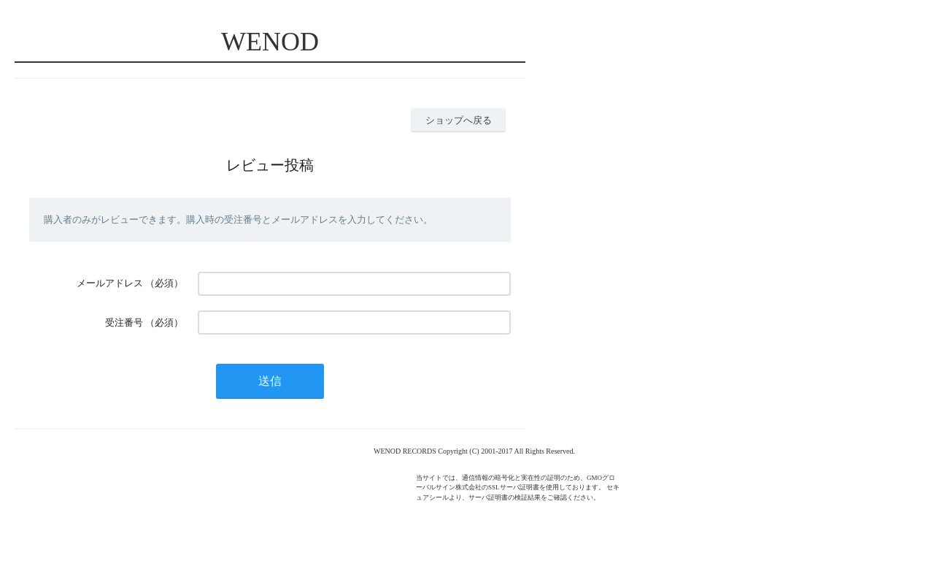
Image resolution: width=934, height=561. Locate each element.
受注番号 (124, 322)
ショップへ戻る (458, 120)
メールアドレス (110, 283)
